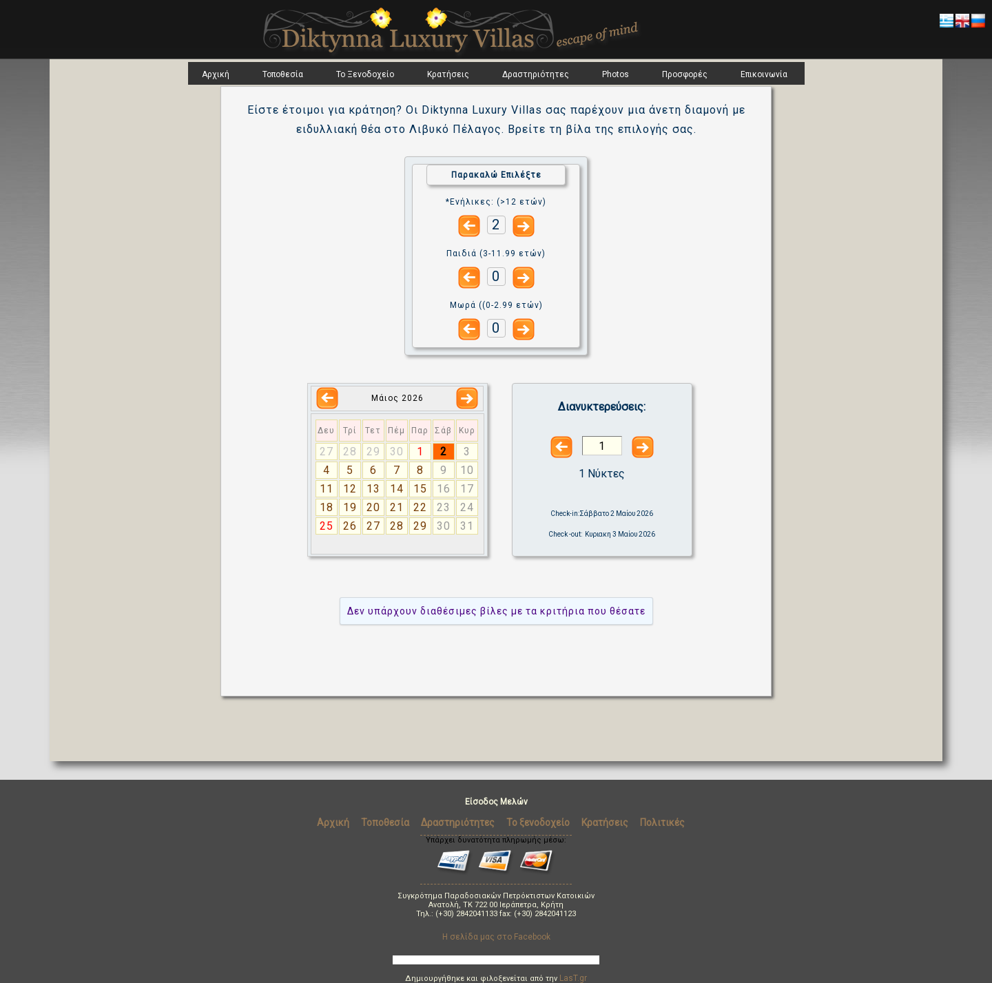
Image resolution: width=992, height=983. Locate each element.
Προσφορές (684, 74)
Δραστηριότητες (535, 74)
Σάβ (443, 430)
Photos (615, 74)
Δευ (326, 430)
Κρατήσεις (448, 74)
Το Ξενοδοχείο (365, 74)
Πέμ (396, 430)
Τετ (373, 430)
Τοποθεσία (282, 74)
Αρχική (215, 74)
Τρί (350, 430)
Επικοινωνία (764, 74)
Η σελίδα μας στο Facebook (496, 937)
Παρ (419, 430)
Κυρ (467, 430)
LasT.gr (573, 978)
